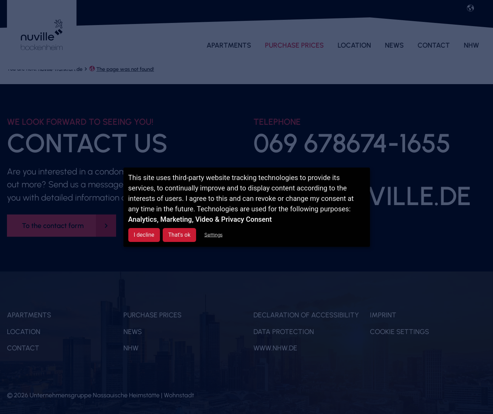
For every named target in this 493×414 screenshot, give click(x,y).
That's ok (179, 235)
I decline (144, 235)
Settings (213, 235)
